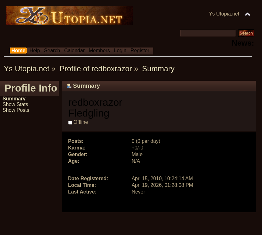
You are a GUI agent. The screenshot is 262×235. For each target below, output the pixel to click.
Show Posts (16, 110)
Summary (14, 98)
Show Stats (15, 104)
